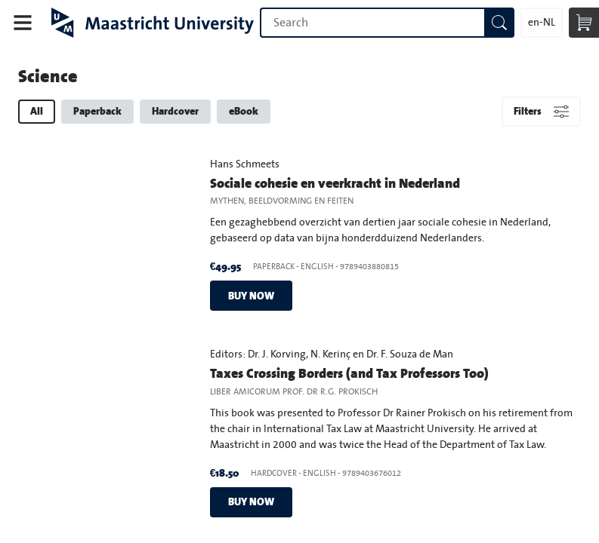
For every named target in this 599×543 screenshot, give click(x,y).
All (36, 111)
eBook (243, 111)
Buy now (251, 296)
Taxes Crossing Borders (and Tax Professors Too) (349, 373)
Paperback (97, 111)
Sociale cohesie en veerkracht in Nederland (335, 183)
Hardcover (175, 111)
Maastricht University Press (152, 23)
